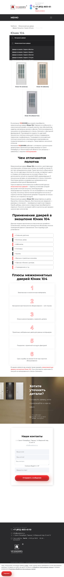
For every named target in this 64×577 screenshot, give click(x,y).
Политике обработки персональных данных (22, 569)
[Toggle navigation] (51, 17)
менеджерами (31, 151)
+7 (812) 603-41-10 (43, 8)
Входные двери (19, 38)
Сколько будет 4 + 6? (32, 466)
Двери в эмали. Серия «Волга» (23, 49)
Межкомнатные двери (21, 43)
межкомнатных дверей (19, 186)
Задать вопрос (40, 10)
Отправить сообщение (32, 478)
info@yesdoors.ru (32, 445)
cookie (26, 565)
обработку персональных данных (43, 567)
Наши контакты (32, 436)
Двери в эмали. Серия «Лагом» (23, 55)
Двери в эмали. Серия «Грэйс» (23, 52)
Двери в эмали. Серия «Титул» (23, 57)
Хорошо (7, 573)
